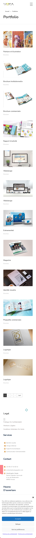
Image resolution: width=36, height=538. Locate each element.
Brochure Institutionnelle (13, 81)
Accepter (18, 519)
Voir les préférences (18, 530)
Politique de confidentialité (10, 534)
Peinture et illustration (12, 51)
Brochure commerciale (12, 111)
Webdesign (7, 171)
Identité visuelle (9, 290)
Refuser (18, 524)
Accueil (7, 11)
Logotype (7, 351)
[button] (33, 497)
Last (19, 395)
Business (6, 55)
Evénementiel (8, 230)
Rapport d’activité (10, 141)
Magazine (7, 260)
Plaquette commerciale (12, 321)
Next (15, 395)
